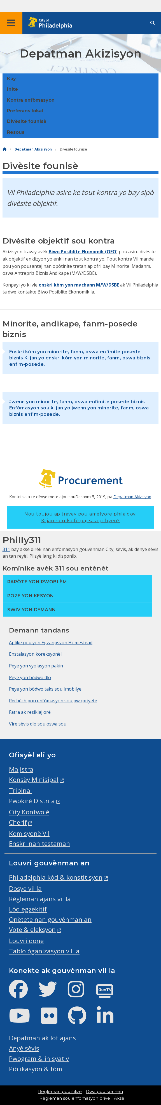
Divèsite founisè (26, 121)
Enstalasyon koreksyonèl (35, 654)
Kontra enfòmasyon (31, 100)
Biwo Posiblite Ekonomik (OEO (82, 252)
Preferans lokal (25, 110)
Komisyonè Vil (29, 833)
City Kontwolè (29, 812)
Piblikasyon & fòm (35, 1069)
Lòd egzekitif (28, 909)
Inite (12, 89)
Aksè (119, 1098)
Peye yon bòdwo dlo (30, 677)
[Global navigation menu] (11, 23)
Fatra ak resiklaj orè (30, 712)
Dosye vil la (25, 888)
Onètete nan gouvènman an (50, 919)
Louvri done (26, 940)
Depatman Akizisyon (33, 149)
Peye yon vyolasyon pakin (36, 666)
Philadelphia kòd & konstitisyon (55, 877)
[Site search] (152, 23)
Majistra (21, 769)
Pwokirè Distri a (32, 800)
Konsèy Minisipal (34, 779)
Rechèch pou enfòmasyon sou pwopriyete (53, 701)
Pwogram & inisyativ (39, 1058)
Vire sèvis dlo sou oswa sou (37, 724)
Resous (15, 132)
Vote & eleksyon (32, 929)
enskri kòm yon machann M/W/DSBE (79, 285)
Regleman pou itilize (60, 1091)
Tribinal (20, 790)
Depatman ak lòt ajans (42, 1038)
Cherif (18, 822)
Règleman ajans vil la (40, 898)
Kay (11, 78)
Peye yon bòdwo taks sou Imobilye (45, 689)
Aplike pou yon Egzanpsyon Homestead (50, 642)
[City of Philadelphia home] (52, 23)
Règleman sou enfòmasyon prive (74, 1098)
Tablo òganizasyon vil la (44, 951)
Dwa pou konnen (104, 1091)
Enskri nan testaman (39, 843)
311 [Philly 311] (6, 549)
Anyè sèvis (24, 1048)
